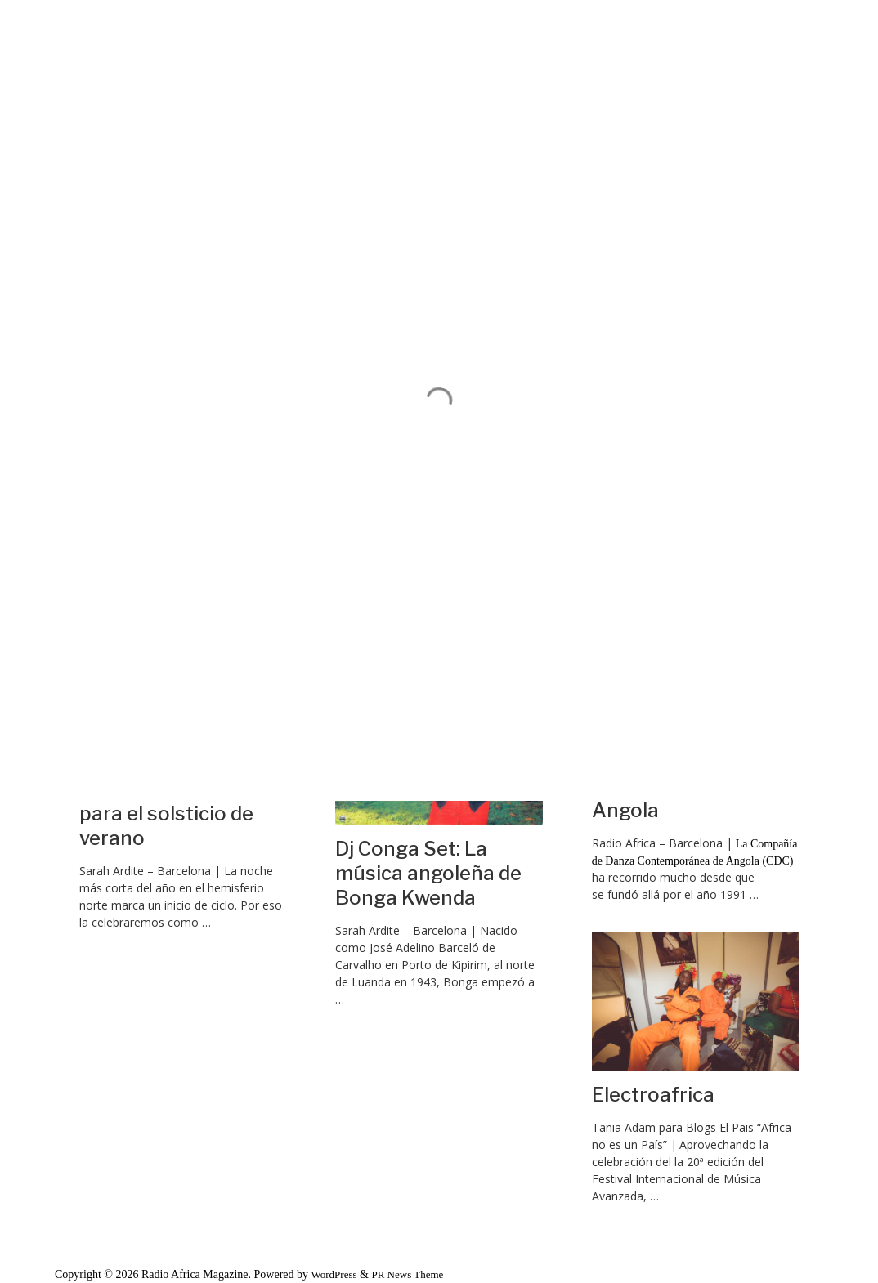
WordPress (334, 1274)
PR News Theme (407, 1274)
